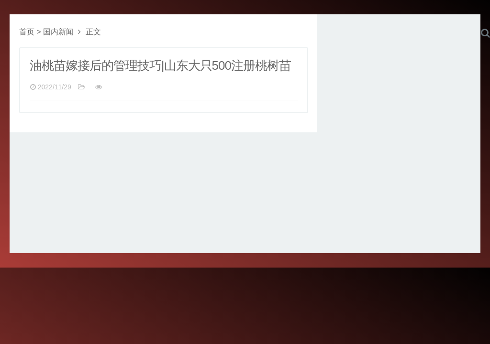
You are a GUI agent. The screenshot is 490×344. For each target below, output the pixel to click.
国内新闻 (58, 32)
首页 (26, 32)
